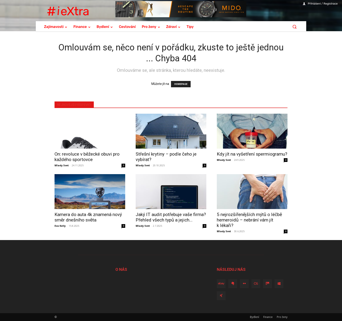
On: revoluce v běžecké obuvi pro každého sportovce (87, 156)
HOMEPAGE (180, 84)
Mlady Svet (62, 165)
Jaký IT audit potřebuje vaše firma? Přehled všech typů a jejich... (171, 217)
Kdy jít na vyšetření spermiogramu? (252, 154)
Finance (268, 317)
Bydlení (254, 317)
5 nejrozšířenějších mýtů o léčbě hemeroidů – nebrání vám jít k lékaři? (249, 220)
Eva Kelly (60, 225)
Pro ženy (282, 317)
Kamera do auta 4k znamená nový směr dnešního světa (88, 217)
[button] (294, 26)
